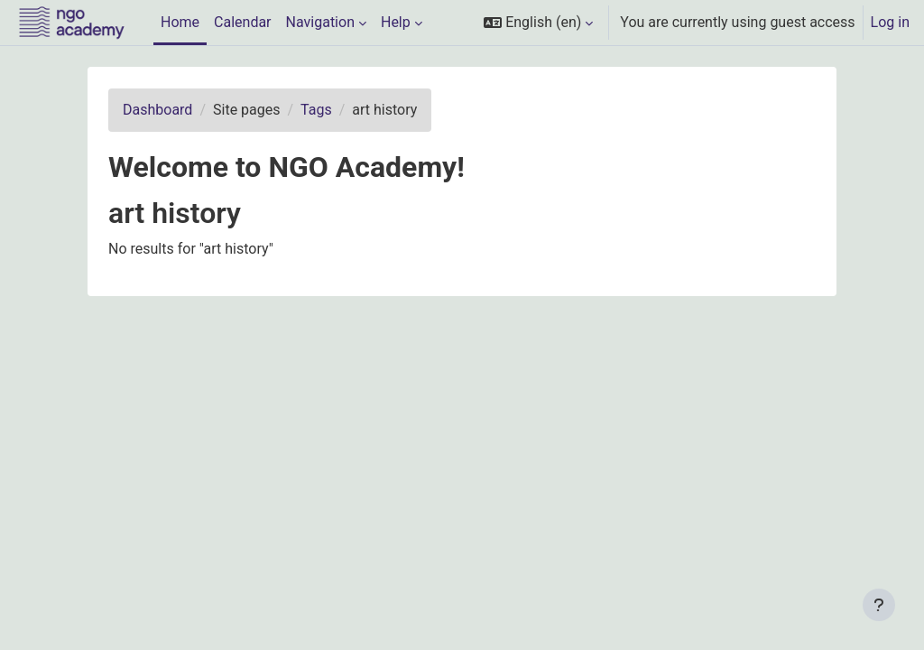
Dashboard (157, 109)
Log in (890, 22)
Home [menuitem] (180, 22)
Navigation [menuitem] (320, 22)
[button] (538, 22)
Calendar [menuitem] (242, 22)
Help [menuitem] (396, 22)
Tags (316, 109)
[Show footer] (879, 605)
